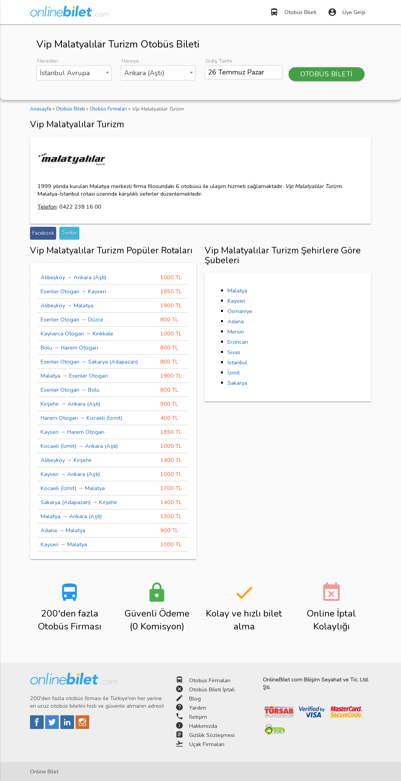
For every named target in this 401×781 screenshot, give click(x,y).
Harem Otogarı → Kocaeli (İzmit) (81, 418)
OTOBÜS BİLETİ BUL (326, 75)
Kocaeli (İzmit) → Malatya (73, 488)
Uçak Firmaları (206, 744)
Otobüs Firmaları (209, 680)
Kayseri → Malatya (64, 544)
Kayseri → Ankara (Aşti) (70, 474)
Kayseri (236, 301)
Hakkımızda (203, 726)
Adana (235, 321)
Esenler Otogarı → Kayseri (73, 291)
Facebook (43, 233)
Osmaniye (239, 311)
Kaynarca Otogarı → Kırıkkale (77, 333)
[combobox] (74, 73)
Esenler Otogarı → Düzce (72, 319)
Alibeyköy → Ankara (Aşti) (73, 277)
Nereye (130, 61)
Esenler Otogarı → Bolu (70, 390)
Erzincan (237, 342)
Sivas (233, 352)
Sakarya (237, 383)
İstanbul (237, 362)
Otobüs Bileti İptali (212, 689)
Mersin (235, 331)
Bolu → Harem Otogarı (69, 347)
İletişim (198, 717)
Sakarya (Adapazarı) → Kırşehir (79, 502)
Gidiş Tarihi (218, 61)
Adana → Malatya (63, 530)
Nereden (47, 61)
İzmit (233, 372)
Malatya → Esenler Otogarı (74, 375)
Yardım (197, 707)
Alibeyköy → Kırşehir (66, 460)
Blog (195, 698)
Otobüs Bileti (293, 12)
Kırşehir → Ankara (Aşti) (70, 404)
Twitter (69, 233)
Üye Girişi (346, 12)
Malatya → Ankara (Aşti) (71, 516)
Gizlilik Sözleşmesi (212, 735)
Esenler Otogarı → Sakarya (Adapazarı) (89, 361)
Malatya (237, 290)
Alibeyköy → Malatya (67, 305)
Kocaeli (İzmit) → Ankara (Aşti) (79, 446)
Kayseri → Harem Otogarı (72, 432)
